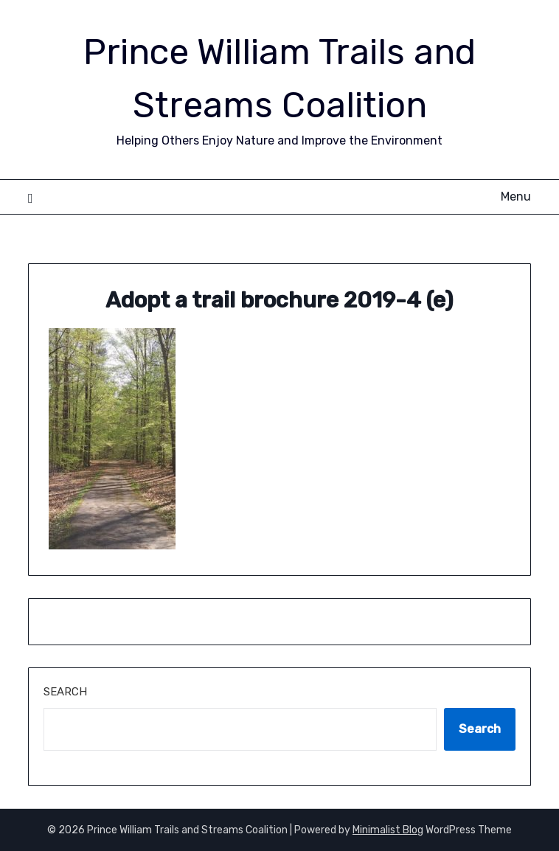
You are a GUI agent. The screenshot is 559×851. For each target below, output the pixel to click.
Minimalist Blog (388, 830)
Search (65, 691)
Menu (516, 197)
